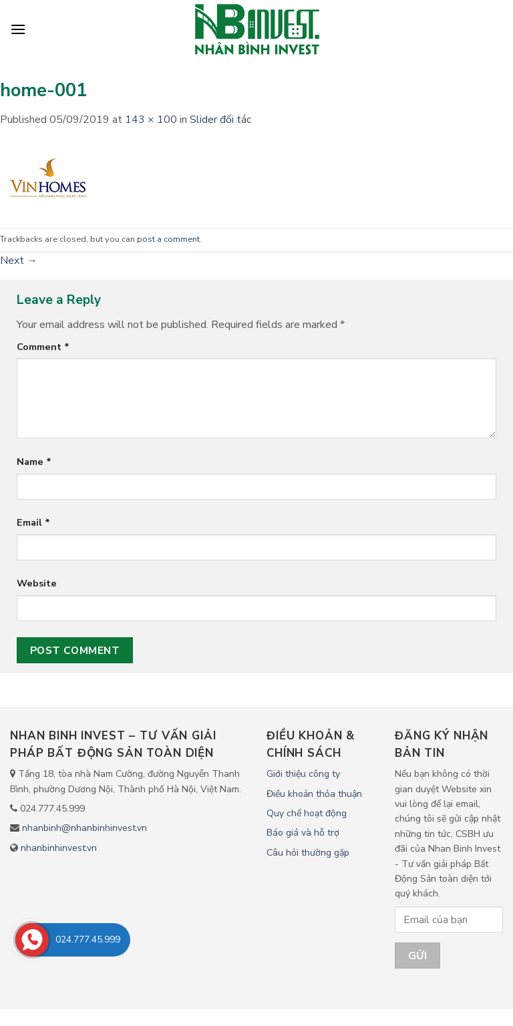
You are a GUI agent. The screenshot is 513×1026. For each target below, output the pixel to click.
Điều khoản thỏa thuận (314, 794)
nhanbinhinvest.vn (59, 848)
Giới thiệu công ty (303, 773)
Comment (43, 346)
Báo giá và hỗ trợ (303, 832)
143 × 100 (151, 119)
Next (18, 260)
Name (34, 461)
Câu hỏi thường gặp (308, 852)
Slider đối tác (220, 119)
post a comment (168, 239)
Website (37, 583)
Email (33, 522)
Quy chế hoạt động (307, 813)
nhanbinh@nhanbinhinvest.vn (84, 828)
